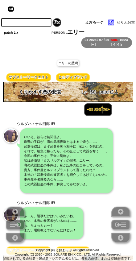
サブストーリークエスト (29, 77)
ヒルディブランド (72, 77)
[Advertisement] (72, 9)
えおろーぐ (94, 22)
